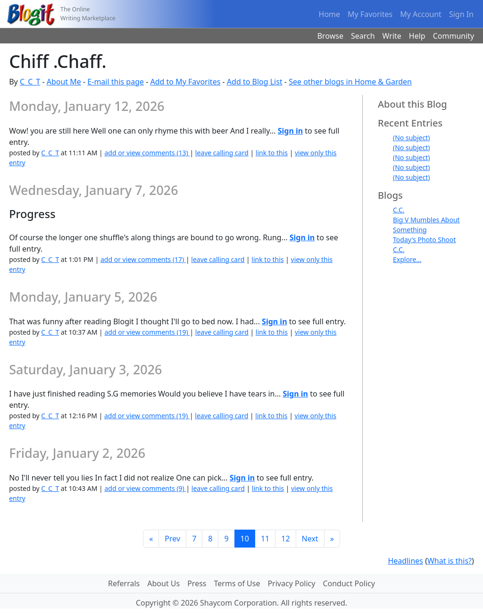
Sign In (461, 14)
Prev (172, 538)
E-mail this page (115, 81)
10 (245, 538)
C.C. (399, 209)
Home (330, 14)
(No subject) (411, 137)
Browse (330, 36)
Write (392, 36)
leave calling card (222, 152)
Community (454, 36)
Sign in (290, 131)
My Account (420, 14)
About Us (163, 583)
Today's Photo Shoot (424, 239)
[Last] (332, 539)
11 (265, 538)
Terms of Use (237, 583)
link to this (272, 152)
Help (417, 36)
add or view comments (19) (147, 332)
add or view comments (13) (147, 152)
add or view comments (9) (145, 488)
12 (285, 538)
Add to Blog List (255, 81)
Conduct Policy (349, 583)
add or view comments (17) (143, 259)
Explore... (407, 259)
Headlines (405, 561)
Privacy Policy (291, 583)
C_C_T (30, 81)
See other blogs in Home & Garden (350, 81)
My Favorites (370, 14)
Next (310, 538)
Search (363, 36)
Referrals (124, 583)
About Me (64, 81)
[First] (151, 539)
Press (196, 583)
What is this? (449, 561)
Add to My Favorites (185, 81)
